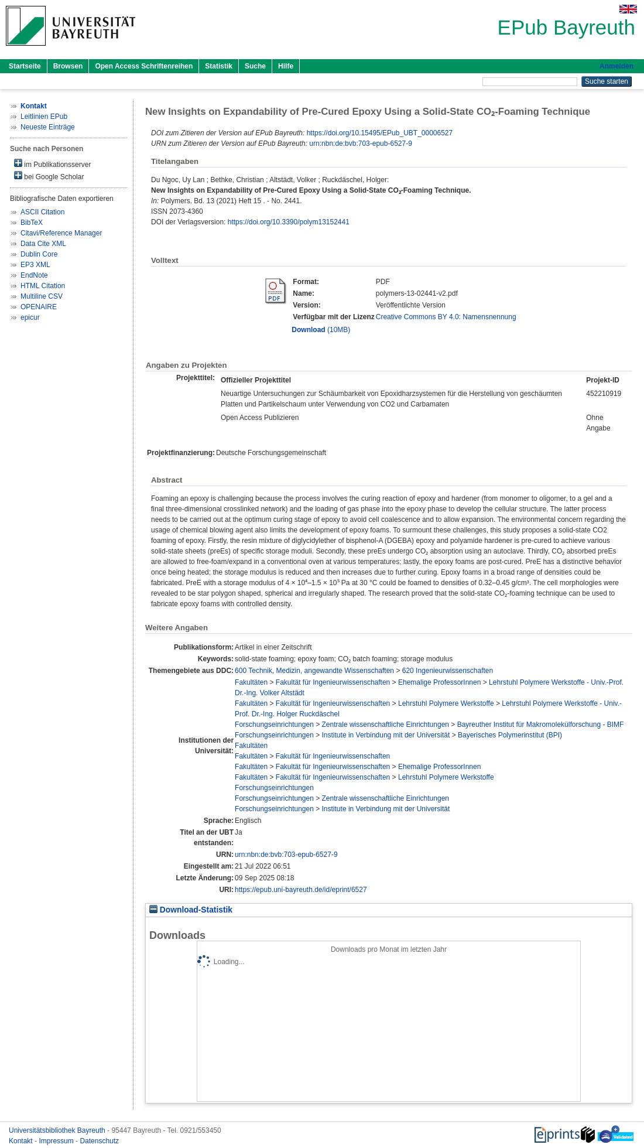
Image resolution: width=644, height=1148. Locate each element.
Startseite (25, 66)
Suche (255, 66)
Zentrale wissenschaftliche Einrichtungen (385, 724)
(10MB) (321, 330)
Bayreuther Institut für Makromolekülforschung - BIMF (540, 724)
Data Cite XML (43, 244)
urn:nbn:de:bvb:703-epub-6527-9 (360, 143)
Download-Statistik (190, 910)
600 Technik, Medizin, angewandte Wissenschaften (314, 671)
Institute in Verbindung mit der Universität (386, 735)
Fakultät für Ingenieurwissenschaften (333, 682)
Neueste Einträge (47, 127)
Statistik (218, 66)
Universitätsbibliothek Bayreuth (58, 1130)
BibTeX (31, 222)
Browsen (68, 66)
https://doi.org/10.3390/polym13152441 (289, 222)
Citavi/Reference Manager (61, 233)
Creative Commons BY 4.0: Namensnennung (446, 317)
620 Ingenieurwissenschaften (447, 671)
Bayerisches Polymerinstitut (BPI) (510, 735)
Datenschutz (99, 1141)
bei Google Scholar (49, 176)
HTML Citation (42, 286)
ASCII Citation (42, 212)
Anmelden (616, 66)
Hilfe (285, 66)
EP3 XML (35, 265)
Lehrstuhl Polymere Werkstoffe (446, 703)
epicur (30, 317)
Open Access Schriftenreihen (144, 66)
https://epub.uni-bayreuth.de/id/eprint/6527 (301, 890)
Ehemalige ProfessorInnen (439, 682)
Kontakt (22, 1141)
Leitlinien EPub (43, 116)
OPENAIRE (38, 307)
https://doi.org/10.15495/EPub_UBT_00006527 (380, 133)
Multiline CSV (41, 296)
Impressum (57, 1141)
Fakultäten (251, 682)
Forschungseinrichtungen (274, 724)
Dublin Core (38, 254)
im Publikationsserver (52, 164)
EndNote (34, 275)
